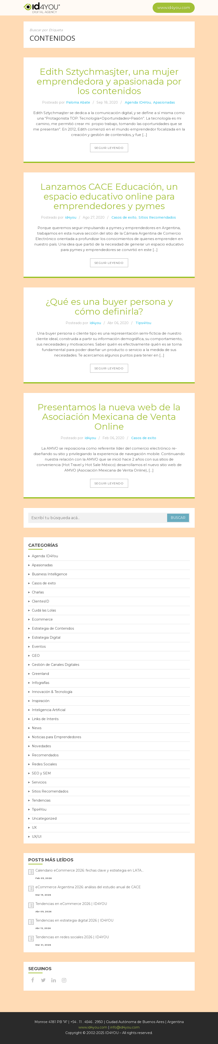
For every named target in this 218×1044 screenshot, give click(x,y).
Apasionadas (164, 102)
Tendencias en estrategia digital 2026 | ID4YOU (74, 920)
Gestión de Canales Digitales (55, 665)
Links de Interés (45, 719)
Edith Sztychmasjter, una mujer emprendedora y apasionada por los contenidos (109, 81)
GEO (36, 655)
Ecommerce (42, 619)
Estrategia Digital (46, 637)
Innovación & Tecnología (52, 692)
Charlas (38, 592)
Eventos (39, 646)
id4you (70, 217)
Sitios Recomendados (157, 217)
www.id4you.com (173, 7)
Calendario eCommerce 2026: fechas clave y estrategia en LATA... (89, 870)
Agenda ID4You (138, 102)
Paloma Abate (78, 102)
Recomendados (45, 755)
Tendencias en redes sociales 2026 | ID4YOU (72, 937)
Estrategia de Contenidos (53, 628)
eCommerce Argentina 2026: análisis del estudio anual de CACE (88, 887)
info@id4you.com (125, 1027)
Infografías (40, 683)
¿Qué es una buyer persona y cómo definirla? (109, 306)
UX (34, 827)
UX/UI (37, 836)
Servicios (39, 782)
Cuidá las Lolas (44, 610)
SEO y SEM (41, 773)
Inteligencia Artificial (48, 710)
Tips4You (143, 323)
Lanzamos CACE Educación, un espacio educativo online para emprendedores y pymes (109, 196)
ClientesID (40, 601)
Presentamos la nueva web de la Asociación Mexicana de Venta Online (109, 417)
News (36, 728)
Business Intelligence (49, 574)
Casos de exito (123, 217)
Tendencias (41, 800)
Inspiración (40, 701)
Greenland (40, 674)
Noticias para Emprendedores (56, 737)
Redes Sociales (44, 764)
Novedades (41, 746)
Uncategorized (44, 818)
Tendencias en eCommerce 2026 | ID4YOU (71, 904)
